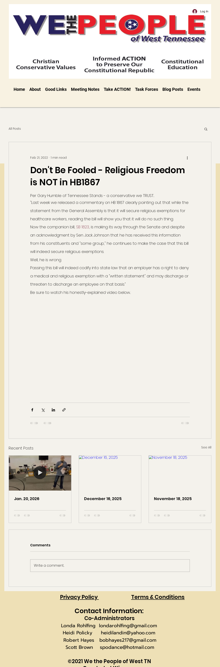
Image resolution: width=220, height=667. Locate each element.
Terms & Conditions (158, 597)
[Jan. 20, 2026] (40, 473)
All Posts (15, 129)
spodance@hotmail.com (127, 647)
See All (206, 447)
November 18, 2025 (173, 498)
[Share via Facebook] (32, 410)
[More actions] (187, 157)
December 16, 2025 (103, 498)
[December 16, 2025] (110, 473)
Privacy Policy (79, 597)
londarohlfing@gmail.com (128, 625)
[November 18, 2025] (180, 473)
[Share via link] (64, 410)
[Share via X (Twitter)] (43, 410)
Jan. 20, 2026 (26, 498)
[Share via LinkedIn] (53, 410)
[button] (206, 129)
